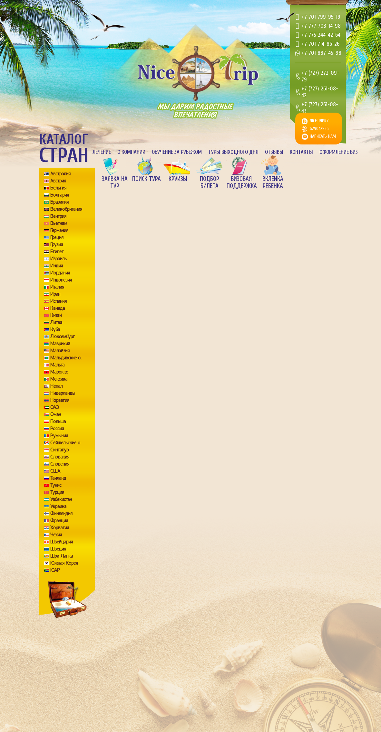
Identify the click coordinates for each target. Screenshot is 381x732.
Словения (59, 464)
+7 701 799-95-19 (320, 17)
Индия (56, 266)
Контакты (301, 152)
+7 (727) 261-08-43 (319, 108)
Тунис (55, 485)
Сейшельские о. (65, 443)
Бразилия (59, 202)
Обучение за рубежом (177, 152)
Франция (59, 521)
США (55, 471)
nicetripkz (319, 121)
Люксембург (62, 336)
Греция (57, 237)
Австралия (60, 174)
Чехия (56, 535)
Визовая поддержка (241, 182)
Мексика (58, 379)
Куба (55, 329)
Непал (56, 386)
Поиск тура (146, 178)
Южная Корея (64, 563)
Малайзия (60, 351)
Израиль (58, 259)
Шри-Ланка (61, 556)
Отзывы (274, 152)
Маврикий (60, 344)
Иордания (60, 273)
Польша (58, 421)
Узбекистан (61, 499)
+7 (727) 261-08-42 (319, 92)
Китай (56, 315)
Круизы (178, 178)
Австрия (58, 181)
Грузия (56, 244)
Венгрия (58, 216)
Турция (57, 492)
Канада (57, 308)
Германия (59, 230)
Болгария (59, 195)
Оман (55, 414)
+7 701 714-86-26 (320, 44)
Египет (57, 252)
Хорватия (59, 528)
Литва (56, 322)
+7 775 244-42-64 (320, 35)
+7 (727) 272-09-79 (320, 76)
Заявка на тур (115, 182)
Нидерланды (62, 393)
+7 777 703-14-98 (321, 26)
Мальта (57, 365)
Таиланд (58, 478)
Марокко (59, 372)
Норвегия (59, 400)
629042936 (319, 128)
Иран (55, 294)
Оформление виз (338, 152)
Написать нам (323, 136)
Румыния (59, 436)
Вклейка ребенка (272, 182)
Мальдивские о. (66, 358)
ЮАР (55, 570)
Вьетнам (58, 223)
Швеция (58, 549)
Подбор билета (209, 182)
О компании (131, 152)
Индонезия (61, 280)
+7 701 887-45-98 (321, 53)
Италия (57, 287)
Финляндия (61, 513)
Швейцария (61, 542)
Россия (57, 428)
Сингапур (59, 450)
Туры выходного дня (233, 152)
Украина (58, 506)
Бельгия (58, 188)
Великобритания (66, 209)
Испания (58, 301)
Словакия (59, 457)
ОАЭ (54, 407)
